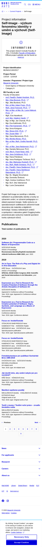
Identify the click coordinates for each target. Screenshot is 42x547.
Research (6, 462)
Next (37, 422)
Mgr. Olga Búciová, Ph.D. (17, 100)
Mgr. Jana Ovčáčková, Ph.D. (18, 154)
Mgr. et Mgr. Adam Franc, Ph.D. (18, 105)
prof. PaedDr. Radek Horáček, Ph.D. (20, 97)
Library (13, 485)
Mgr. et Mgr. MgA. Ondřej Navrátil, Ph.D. (22, 142)
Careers (5, 469)
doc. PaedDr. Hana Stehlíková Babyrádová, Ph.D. (18, 171)
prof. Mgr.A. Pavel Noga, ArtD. (19, 152)
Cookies (14, 513)
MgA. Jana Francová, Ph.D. (18, 108)
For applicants (8, 455)
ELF (37, 485)
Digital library (22, 485)
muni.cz (21, 57)
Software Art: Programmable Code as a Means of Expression (18, 244)
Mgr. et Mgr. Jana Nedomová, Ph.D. (21, 147)
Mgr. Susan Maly (14, 134)
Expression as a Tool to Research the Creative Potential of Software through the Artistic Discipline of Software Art (20, 285)
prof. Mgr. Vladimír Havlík (17, 118)
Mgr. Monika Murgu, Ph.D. (16, 139)
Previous (6, 422)
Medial (31, 485)
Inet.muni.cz (14, 491)
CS (29, 4)
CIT (3, 491)
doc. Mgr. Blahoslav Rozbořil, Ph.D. (21, 162)
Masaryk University (10, 83)
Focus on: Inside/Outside (12, 321)
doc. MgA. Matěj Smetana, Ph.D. (20, 165)
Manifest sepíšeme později (13, 390)
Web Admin (6, 513)
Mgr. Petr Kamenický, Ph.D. (18, 126)
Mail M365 (5, 485)
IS (7, 491)
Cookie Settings (17, 535)
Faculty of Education (27, 53)
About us (5, 475)
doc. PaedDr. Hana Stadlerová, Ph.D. (22, 167)
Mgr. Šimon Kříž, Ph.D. (16, 131)
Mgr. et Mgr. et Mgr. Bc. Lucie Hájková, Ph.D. (21, 111)
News (4, 448)
